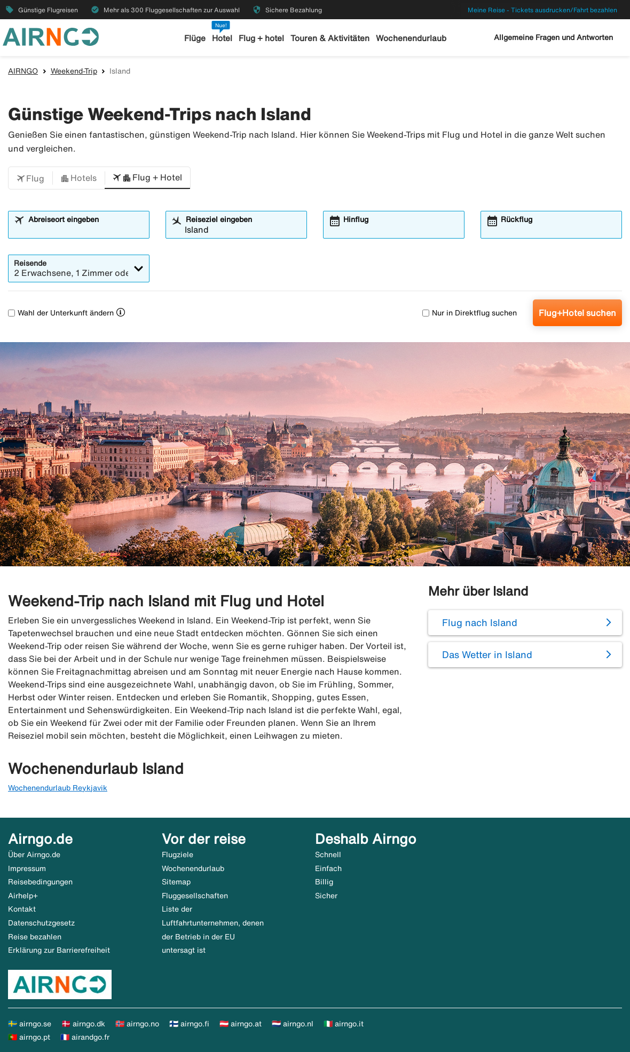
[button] (30, 178)
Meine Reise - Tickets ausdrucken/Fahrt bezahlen (542, 9)
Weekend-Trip (74, 71)
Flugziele (177, 854)
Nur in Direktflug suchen (469, 313)
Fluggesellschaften (195, 895)
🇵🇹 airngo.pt (29, 1037)
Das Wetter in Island (487, 654)
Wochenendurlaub (410, 38)
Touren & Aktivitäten (330, 38)
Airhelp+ (23, 895)
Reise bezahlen (34, 936)
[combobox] (85, 229)
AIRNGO (23, 71)
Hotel (222, 38)
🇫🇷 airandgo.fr (84, 1037)
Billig (324, 881)
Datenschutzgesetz (41, 923)
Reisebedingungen (40, 881)
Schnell (328, 854)
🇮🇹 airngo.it (344, 1023)
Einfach (328, 868)
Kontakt (22, 909)
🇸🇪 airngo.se (29, 1023)
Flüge (195, 38)
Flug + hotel (262, 38)
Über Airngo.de (34, 854)
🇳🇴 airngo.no (137, 1023)
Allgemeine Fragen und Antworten (553, 37)
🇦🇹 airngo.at (240, 1023)
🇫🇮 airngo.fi (189, 1023)
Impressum (27, 868)
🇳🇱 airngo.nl (292, 1023)
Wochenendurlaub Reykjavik (57, 788)
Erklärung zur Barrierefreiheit (59, 950)
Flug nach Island (479, 622)
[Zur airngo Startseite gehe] (51, 35)
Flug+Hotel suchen (577, 313)
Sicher (326, 895)
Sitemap (176, 881)
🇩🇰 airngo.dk (83, 1023)
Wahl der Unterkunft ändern (61, 313)
